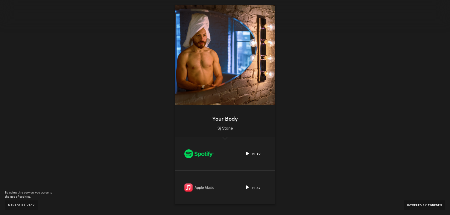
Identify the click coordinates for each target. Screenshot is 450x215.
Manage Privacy (21, 205)
